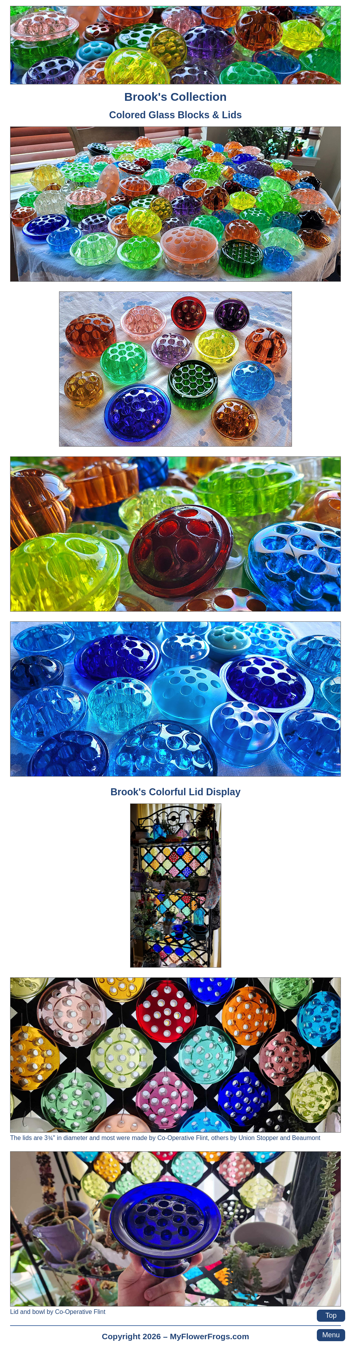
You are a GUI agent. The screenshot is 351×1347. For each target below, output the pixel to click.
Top (331, 1315)
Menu (331, 1335)
